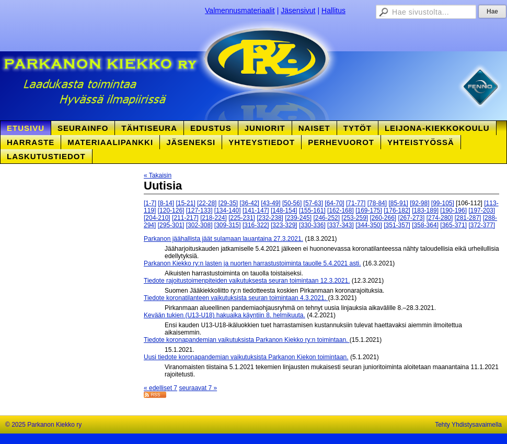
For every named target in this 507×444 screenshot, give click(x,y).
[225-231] (241, 217)
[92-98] (419, 203)
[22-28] (206, 203)
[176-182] (397, 210)
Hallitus (333, 10)
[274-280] (440, 217)
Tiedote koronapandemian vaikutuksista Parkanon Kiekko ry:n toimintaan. (247, 339)
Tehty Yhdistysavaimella (468, 424)
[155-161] (312, 210)
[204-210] (157, 217)
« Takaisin (157, 175)
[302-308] (199, 225)
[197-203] (481, 210)
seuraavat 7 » (198, 388)
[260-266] (383, 217)
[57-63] (313, 203)
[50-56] (292, 203)
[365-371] (453, 225)
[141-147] (256, 210)
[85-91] (398, 203)
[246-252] (326, 217)
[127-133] (199, 210)
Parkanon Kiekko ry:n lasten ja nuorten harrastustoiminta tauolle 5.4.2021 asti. (252, 263)
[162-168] (340, 210)
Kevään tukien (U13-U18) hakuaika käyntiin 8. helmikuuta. (224, 315)
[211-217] (185, 217)
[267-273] (411, 217)
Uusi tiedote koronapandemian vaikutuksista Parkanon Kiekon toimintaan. (246, 357)
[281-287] (468, 217)
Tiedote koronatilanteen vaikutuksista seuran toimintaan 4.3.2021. (236, 298)
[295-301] (171, 225)
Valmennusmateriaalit (240, 10)
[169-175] (368, 210)
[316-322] (256, 225)
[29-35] (228, 203)
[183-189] (425, 210)
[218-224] (213, 217)
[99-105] (442, 203)
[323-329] (284, 225)
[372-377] (481, 225)
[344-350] (368, 225)
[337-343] (340, 225)
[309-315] (227, 225)
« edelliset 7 (160, 388)
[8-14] (166, 203)
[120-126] (171, 210)
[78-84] (377, 203)
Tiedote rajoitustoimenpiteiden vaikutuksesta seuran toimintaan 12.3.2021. (247, 280)
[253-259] (354, 217)
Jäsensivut (298, 10)
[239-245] (298, 217)
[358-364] (425, 225)
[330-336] (312, 225)
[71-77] (355, 203)
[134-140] (227, 210)
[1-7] (150, 203)
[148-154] (284, 210)
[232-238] (270, 217)
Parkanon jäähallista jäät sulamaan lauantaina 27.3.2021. (223, 238)
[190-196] (453, 210)
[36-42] (249, 203)
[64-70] (334, 203)
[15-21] (185, 203)
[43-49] (270, 203)
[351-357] (397, 225)
